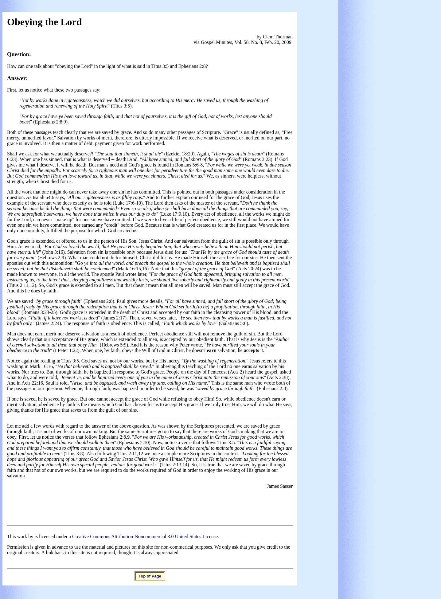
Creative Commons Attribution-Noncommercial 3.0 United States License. (145, 536)
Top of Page (150, 576)
